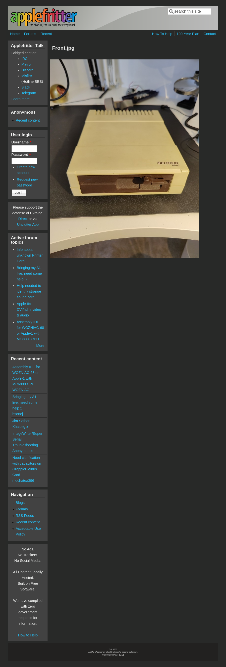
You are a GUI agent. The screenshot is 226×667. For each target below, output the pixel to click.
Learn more (20, 99)
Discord (27, 70)
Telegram (28, 93)
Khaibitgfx (20, 427)
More (40, 346)
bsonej (17, 414)
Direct (23, 219)
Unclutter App (28, 224)
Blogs (20, 503)
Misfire (26, 76)
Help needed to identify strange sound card (29, 291)
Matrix (26, 64)
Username (21, 142)
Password (21, 155)
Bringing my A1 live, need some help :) (29, 273)
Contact (210, 34)
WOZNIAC (20, 390)
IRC (24, 59)
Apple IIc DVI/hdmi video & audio (29, 309)
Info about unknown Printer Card (30, 255)
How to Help (28, 635)
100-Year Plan (188, 34)
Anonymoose (22, 451)
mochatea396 (23, 481)
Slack (25, 87)
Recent (46, 34)
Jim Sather (21, 421)
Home (15, 34)
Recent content (28, 120)
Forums (30, 34)
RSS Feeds (25, 516)
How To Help (162, 34)
